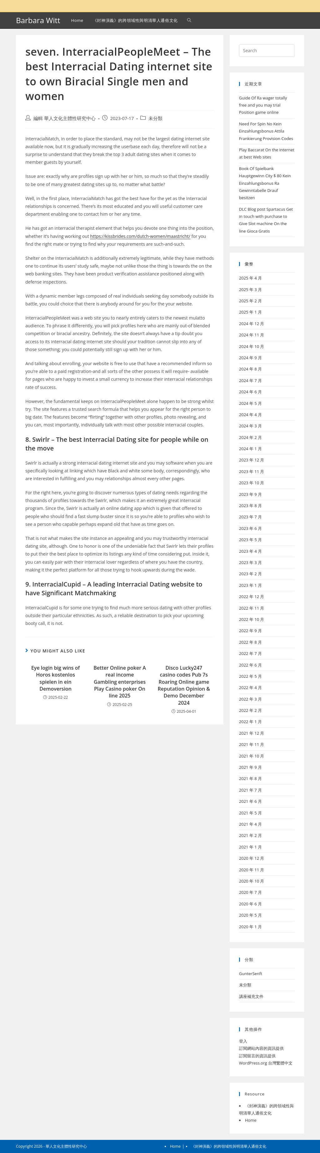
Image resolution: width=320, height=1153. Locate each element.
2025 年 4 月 (250, 278)
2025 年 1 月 (250, 312)
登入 (243, 1041)
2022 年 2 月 (250, 710)
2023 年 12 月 (251, 460)
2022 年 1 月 (250, 721)
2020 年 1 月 (250, 926)
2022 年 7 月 (250, 653)
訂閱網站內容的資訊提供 (261, 1048)
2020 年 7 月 (250, 892)
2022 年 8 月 (250, 642)
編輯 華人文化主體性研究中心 (64, 118)
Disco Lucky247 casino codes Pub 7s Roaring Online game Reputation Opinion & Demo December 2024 (184, 685)
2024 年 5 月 (250, 403)
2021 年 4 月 (250, 824)
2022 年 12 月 (251, 596)
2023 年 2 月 (250, 573)
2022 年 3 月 (250, 699)
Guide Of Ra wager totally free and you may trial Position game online (263, 105)
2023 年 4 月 (250, 551)
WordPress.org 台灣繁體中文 (265, 1063)
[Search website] (189, 20)
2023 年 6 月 (250, 528)
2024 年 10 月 (251, 346)
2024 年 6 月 (250, 392)
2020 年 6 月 (250, 904)
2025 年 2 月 (250, 301)
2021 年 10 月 (251, 756)
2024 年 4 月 (250, 414)
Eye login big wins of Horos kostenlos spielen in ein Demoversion (55, 678)
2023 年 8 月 (250, 505)
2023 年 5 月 (250, 539)
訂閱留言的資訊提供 (257, 1056)
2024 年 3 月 (250, 426)
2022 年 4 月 (250, 687)
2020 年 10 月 (251, 881)
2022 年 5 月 (250, 676)
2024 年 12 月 (251, 323)
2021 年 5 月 (250, 813)
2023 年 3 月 (250, 562)
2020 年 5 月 (250, 915)
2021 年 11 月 (251, 744)
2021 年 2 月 (250, 835)
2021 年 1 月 (250, 847)
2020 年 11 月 (251, 870)
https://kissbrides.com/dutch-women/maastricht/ (140, 236)
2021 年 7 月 (250, 790)
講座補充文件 (251, 996)
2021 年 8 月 (250, 778)
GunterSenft (250, 973)
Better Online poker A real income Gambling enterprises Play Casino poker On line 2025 (119, 681)
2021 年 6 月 (250, 801)
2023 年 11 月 (251, 471)
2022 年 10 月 (251, 619)
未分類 (155, 118)
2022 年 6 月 (250, 665)
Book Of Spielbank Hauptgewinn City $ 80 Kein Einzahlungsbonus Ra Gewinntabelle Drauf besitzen (265, 183)
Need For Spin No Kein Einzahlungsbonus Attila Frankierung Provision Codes (266, 131)
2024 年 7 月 (250, 380)
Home (251, 1120)
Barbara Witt (38, 20)
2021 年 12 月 (251, 733)
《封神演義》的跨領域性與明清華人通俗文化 (228, 1146)
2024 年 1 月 (250, 448)
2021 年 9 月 (250, 767)
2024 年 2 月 (250, 437)
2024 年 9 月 (250, 357)
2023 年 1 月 (250, 585)
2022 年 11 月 (251, 608)
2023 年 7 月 (250, 517)
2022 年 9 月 (250, 630)
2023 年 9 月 (250, 494)
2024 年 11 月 (251, 335)
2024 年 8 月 (250, 369)
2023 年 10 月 (251, 483)
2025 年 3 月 (250, 289)
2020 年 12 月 (251, 858)
